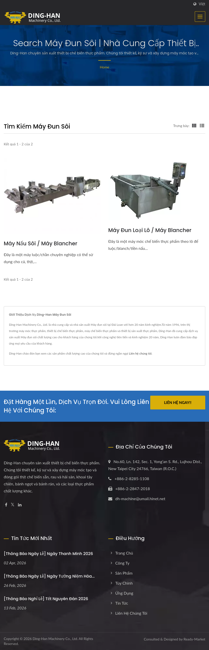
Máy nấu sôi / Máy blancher (40, 243)
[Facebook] (6, 505)
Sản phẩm (123, 573)
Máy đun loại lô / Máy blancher (149, 230)
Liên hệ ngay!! (178, 402)
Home (104, 67)
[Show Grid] (194, 125)
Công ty (122, 563)
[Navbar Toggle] (200, 16)
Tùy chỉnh (124, 583)
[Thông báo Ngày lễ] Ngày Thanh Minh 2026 (48, 554)
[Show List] (202, 125)
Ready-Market (194, 639)
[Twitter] (12, 505)
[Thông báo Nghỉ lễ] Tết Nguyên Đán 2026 (46, 599)
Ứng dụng (124, 593)
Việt (202, 4)
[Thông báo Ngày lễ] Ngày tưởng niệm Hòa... (49, 576)
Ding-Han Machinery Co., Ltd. (55, 638)
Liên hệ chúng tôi (140, 353)
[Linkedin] (20, 505)
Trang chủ (124, 553)
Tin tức (121, 603)
